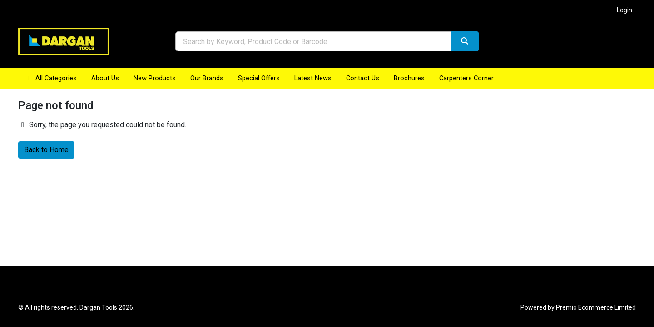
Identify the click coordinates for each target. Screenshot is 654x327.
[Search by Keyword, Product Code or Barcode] (313, 41)
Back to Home (46, 149)
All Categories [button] (51, 78)
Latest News (313, 78)
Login (624, 10)
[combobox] (313, 41)
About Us (105, 78)
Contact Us (362, 78)
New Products (155, 78)
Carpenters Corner (466, 78)
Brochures (409, 78)
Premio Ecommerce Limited (596, 307)
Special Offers (259, 78)
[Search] (465, 41)
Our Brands (206, 78)
